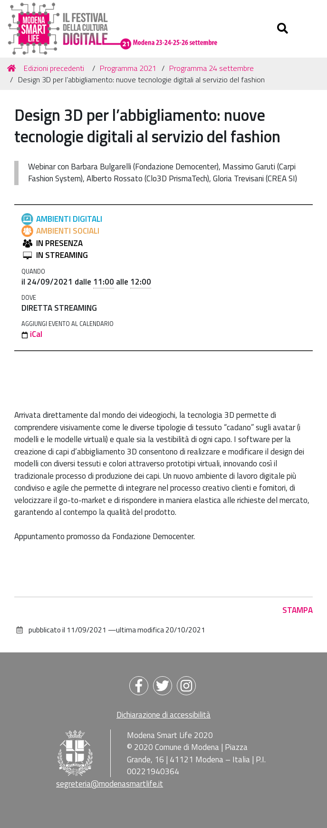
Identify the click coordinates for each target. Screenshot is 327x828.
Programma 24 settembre (211, 68)
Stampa (297, 610)
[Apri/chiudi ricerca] (283, 28)
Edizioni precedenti (54, 68)
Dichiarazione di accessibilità (163, 715)
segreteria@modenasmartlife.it (109, 784)
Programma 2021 (128, 68)
